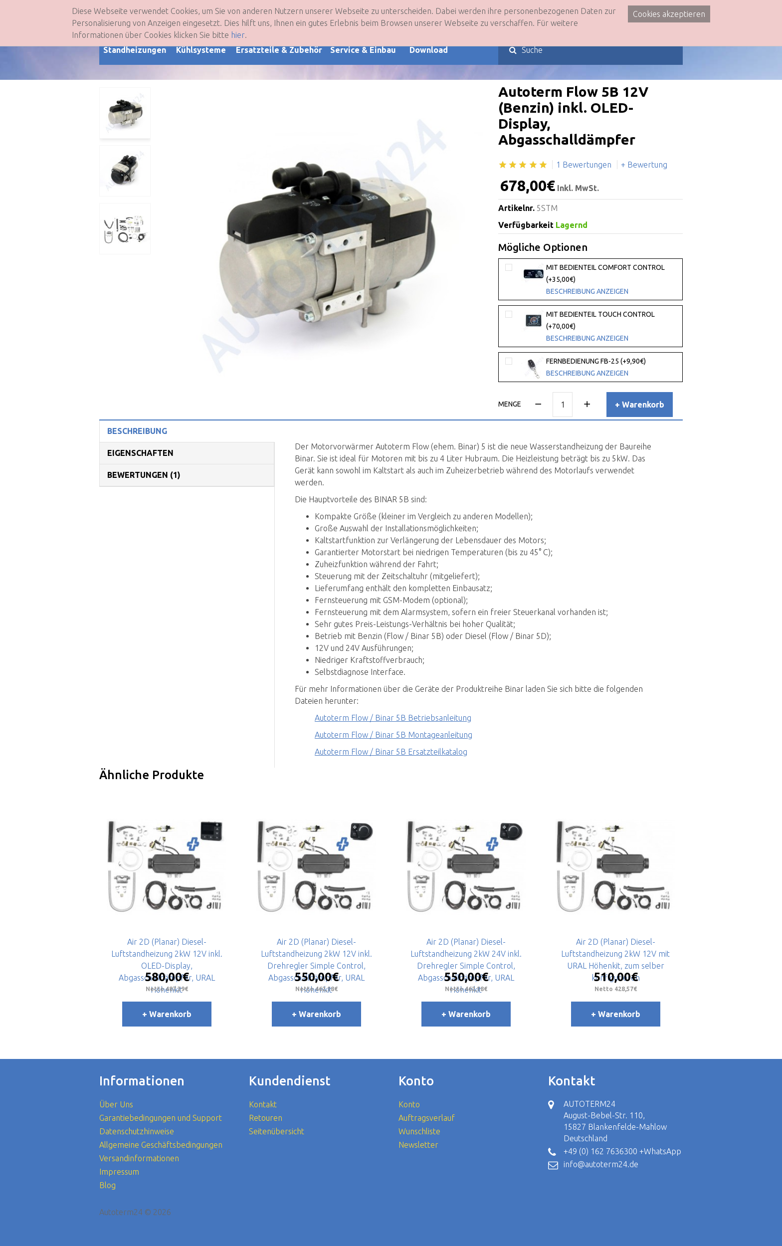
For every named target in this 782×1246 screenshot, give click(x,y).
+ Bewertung (644, 164)
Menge (509, 404)
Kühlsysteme (201, 49)
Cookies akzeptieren (669, 13)
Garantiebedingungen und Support (160, 1117)
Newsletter (418, 1144)
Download (428, 49)
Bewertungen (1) (144, 474)
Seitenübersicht (276, 1131)
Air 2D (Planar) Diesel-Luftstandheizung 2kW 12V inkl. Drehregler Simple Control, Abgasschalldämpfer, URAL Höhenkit (316, 965)
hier (238, 34)
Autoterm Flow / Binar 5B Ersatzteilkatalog (391, 751)
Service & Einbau (363, 49)
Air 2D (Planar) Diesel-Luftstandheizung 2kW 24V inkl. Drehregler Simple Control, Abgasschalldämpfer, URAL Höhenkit (466, 965)
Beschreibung (137, 430)
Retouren (265, 1117)
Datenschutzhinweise (136, 1131)
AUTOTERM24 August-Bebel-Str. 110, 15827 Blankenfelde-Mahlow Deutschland (615, 1121)
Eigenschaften (140, 452)
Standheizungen (134, 49)
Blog (107, 1185)
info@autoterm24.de (601, 1164)
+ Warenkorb (639, 404)
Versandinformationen (139, 1158)
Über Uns (116, 1104)
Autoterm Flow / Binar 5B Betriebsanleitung (393, 717)
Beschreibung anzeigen (587, 291)
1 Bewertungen (583, 164)
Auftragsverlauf (426, 1117)
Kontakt (263, 1104)
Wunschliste (419, 1131)
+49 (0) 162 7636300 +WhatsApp (622, 1151)
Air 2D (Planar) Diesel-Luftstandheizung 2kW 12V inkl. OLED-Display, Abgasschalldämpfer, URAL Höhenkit (166, 965)
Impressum (119, 1171)
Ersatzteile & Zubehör (279, 49)
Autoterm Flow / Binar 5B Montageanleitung (393, 734)
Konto (409, 1104)
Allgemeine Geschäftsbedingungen (160, 1144)
